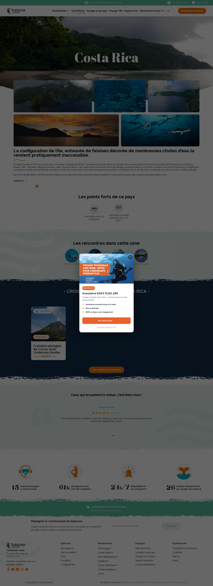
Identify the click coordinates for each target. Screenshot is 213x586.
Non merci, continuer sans (106, 327)
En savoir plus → (106, 320)
